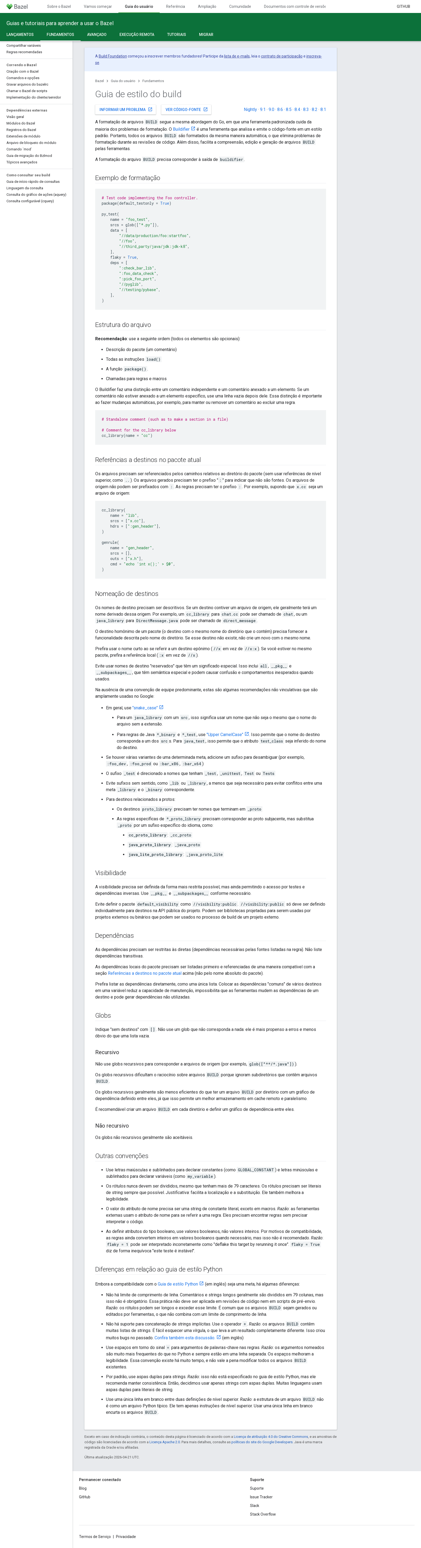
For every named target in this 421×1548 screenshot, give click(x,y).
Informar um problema (126, 109)
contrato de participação (282, 56)
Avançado (97, 34)
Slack (254, 1505)
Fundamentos (153, 81)
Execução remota (136, 34)
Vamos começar (98, 6)
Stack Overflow (263, 1514)
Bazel (99, 81)
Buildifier (181, 129)
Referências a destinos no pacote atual (145, 973)
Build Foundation (113, 56)
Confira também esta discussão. (185, 1337)
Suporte (257, 1488)
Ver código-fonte (187, 109)
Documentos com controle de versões (296, 6)
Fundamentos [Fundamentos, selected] (60, 34)
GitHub (403, 6)
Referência (175, 6)
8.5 (289, 109)
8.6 (280, 109)
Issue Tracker (261, 1497)
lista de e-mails (237, 56)
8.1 (323, 109)
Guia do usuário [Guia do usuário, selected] (139, 6)
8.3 (306, 109)
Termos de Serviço (95, 1536)
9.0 (271, 109)
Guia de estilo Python (178, 1284)
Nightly (250, 109)
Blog (83, 1488)
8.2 (314, 109)
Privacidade (126, 1536)
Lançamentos (20, 34)
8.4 (297, 109)
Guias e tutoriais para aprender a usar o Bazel (60, 23)
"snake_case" (145, 707)
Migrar (206, 34)
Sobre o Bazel (59, 6)
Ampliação (207, 6)
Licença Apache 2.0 (164, 1442)
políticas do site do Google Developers (262, 1442)
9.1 (263, 109)
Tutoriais (176, 34)
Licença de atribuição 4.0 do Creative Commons (271, 1437)
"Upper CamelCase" (225, 734)
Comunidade (240, 6)
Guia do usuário (123, 81)
